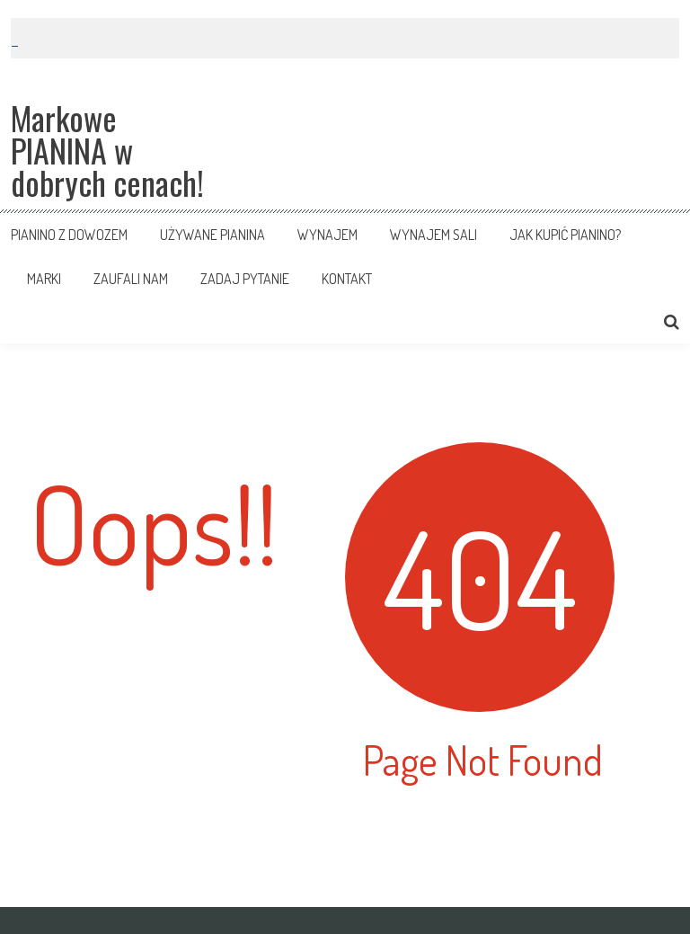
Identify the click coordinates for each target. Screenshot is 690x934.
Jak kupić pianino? (565, 235)
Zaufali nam (130, 279)
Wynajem (327, 235)
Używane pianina (212, 235)
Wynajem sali (433, 235)
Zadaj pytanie (244, 279)
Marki (44, 279)
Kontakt (347, 279)
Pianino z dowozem (69, 235)
